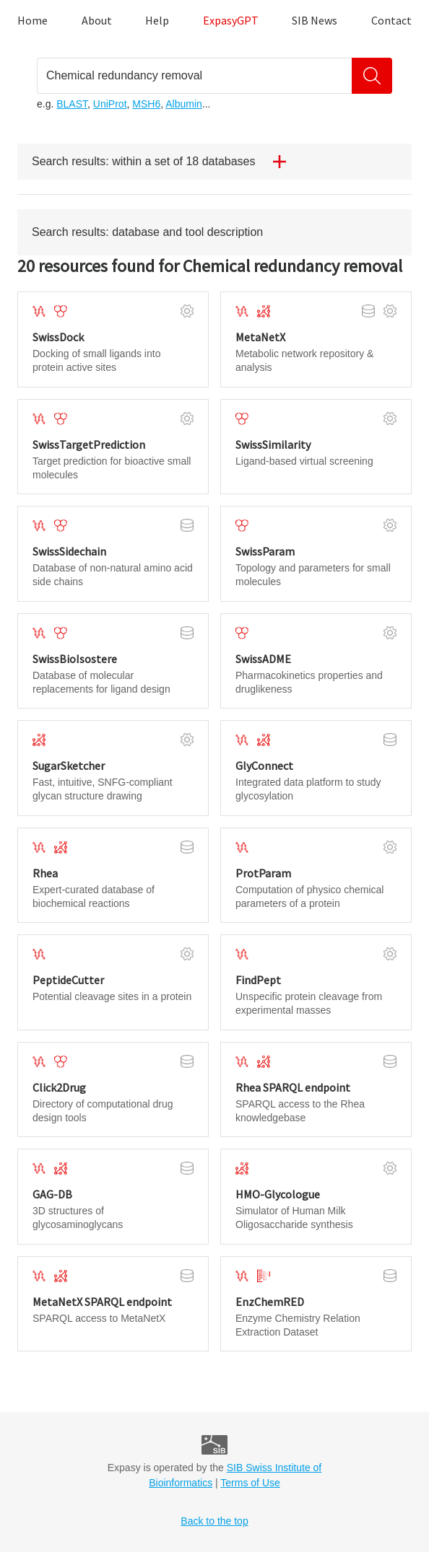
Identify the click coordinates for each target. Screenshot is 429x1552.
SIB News (314, 20)
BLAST (71, 104)
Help (157, 20)
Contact (391, 20)
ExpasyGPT (231, 20)
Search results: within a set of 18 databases (165, 162)
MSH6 (146, 104)
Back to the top (214, 1521)
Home (32, 20)
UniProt (110, 104)
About (97, 20)
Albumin (183, 104)
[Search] (372, 76)
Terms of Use (250, 1483)
